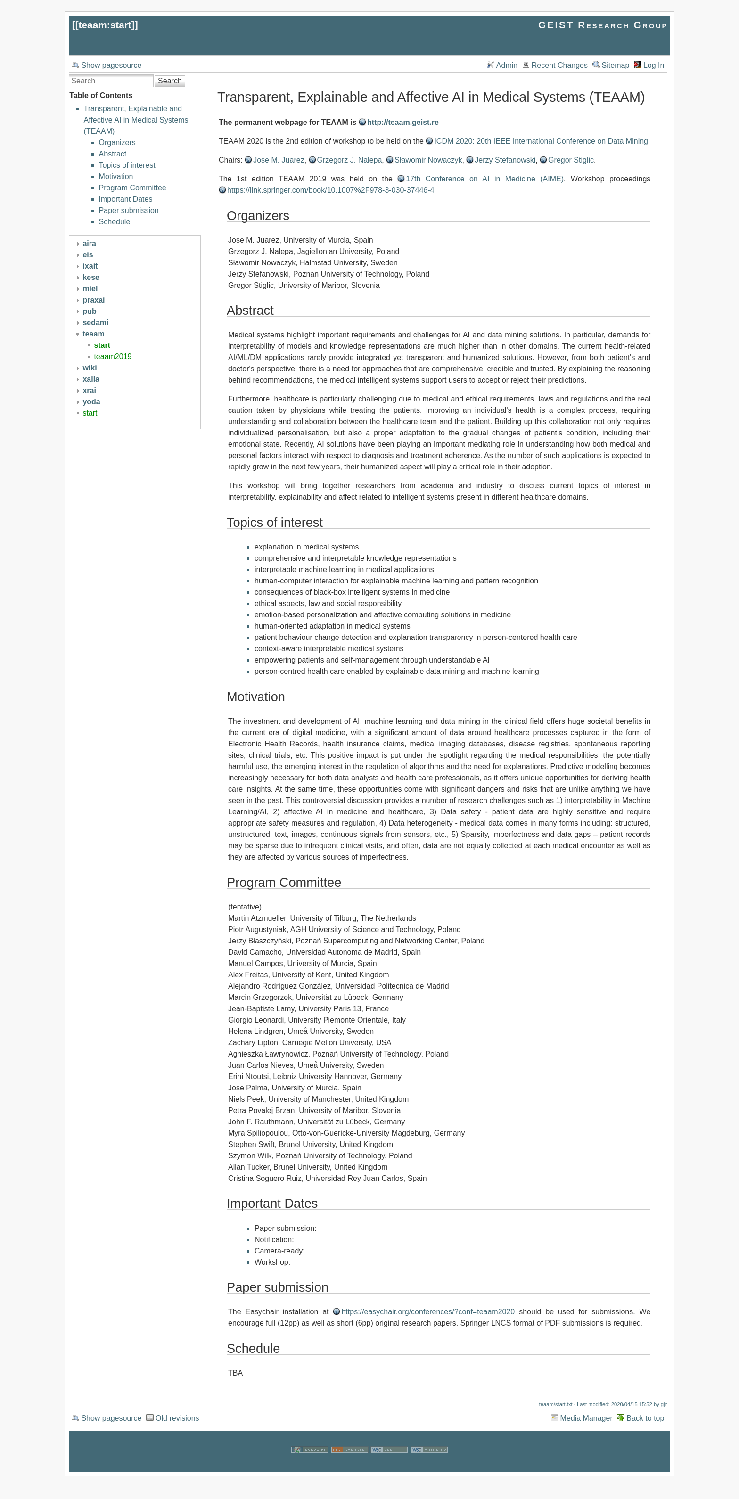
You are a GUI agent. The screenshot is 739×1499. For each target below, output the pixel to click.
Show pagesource (111, 65)
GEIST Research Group (603, 24)
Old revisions (177, 1418)
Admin (506, 65)
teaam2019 (112, 356)
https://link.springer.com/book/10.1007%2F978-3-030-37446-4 (330, 190)
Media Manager (586, 1418)
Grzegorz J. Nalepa (349, 160)
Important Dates (126, 199)
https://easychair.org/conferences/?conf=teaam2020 (428, 1312)
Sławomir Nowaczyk (428, 160)
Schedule (115, 222)
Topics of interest (127, 165)
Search (170, 81)
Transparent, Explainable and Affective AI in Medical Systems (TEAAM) (136, 120)
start (102, 345)
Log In (653, 65)
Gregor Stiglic (571, 160)
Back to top (645, 1418)
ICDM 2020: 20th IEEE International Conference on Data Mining (541, 141)
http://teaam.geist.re (403, 122)
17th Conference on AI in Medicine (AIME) (485, 179)
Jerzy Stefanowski (505, 160)
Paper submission (129, 210)
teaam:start (105, 24)
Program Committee (132, 188)
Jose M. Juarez (278, 160)
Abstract (113, 154)
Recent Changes (560, 65)
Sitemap (616, 65)
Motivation (116, 176)
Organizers (117, 143)
